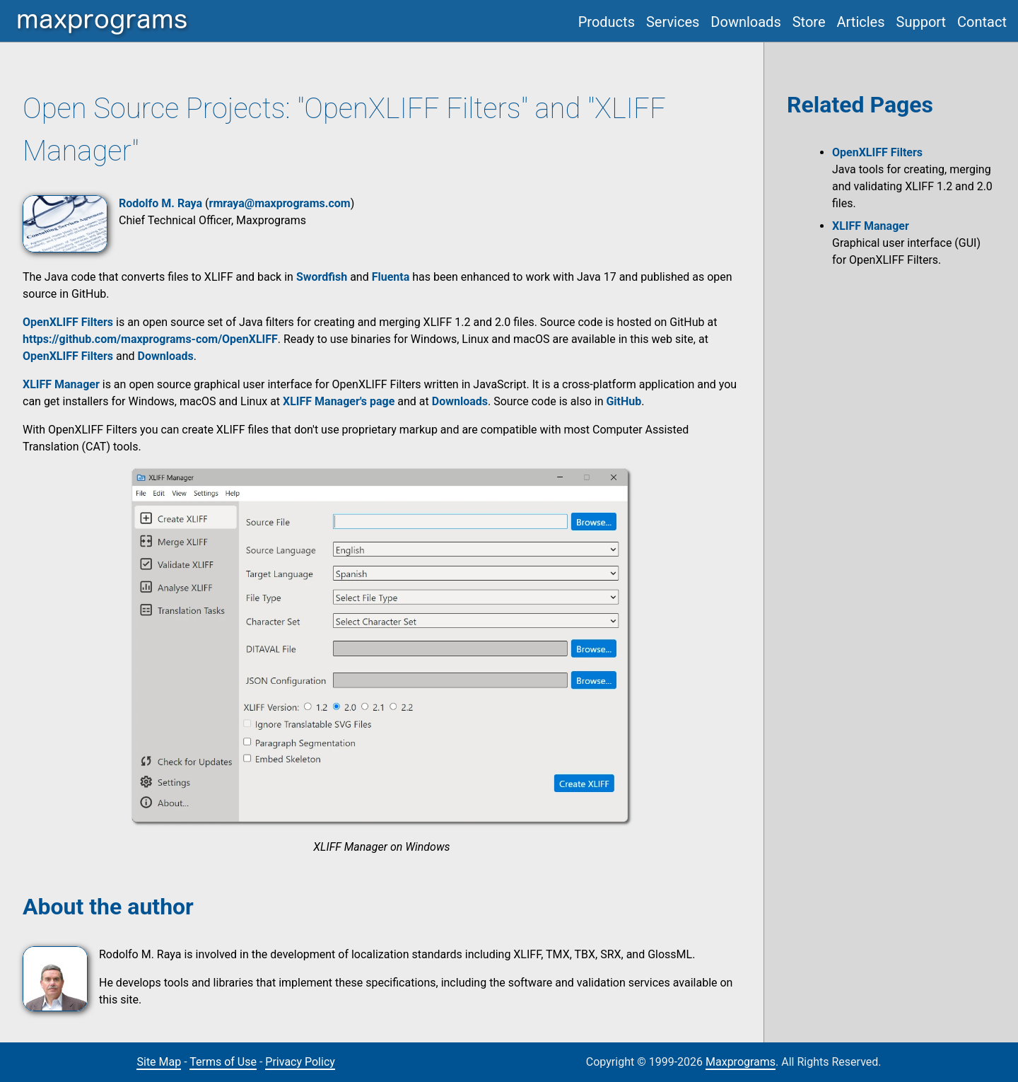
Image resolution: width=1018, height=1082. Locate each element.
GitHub (623, 401)
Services (672, 21)
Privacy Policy (300, 1062)
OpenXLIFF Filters (68, 356)
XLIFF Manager (870, 226)
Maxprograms (741, 1062)
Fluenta (391, 277)
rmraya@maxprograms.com (280, 203)
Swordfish (321, 277)
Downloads (745, 21)
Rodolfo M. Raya (160, 203)
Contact (982, 21)
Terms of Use (223, 1062)
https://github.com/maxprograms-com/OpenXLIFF (150, 339)
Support (921, 21)
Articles (861, 21)
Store (809, 21)
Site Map (158, 1062)
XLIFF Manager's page (338, 401)
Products (606, 21)
